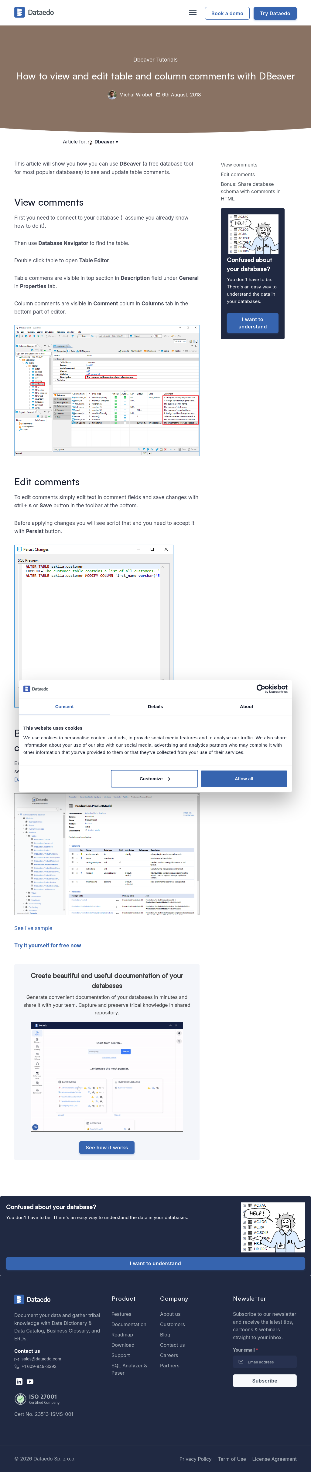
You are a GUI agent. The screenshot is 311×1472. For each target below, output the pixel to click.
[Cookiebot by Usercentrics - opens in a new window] (261, 689)
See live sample (33, 928)
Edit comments (238, 174)
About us (170, 1314)
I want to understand (252, 323)
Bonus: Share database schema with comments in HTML (251, 191)
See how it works (107, 1147)
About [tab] (246, 706)
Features (121, 1314)
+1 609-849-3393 (35, 1366)
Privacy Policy (195, 1459)
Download (123, 1345)
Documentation (128, 1324)
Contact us (172, 1345)
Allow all (244, 778)
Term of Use (232, 1459)
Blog (165, 1335)
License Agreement (274, 1459)
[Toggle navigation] (192, 12)
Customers (172, 1324)
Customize (155, 778)
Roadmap (122, 1335)
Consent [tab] (64, 706)
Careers (169, 1355)
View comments (239, 165)
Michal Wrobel (130, 95)
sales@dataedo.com (37, 1358)
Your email (245, 1350)
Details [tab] (155, 706)
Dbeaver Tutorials (155, 59)
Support (120, 1355)
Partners (169, 1366)
